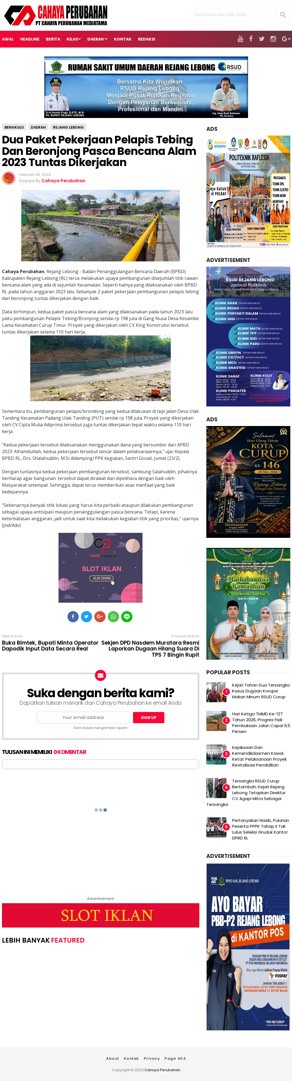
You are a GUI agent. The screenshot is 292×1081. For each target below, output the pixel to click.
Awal (8, 39)
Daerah (38, 127)
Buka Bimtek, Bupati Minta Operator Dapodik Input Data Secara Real (50, 646)
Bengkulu (14, 127)
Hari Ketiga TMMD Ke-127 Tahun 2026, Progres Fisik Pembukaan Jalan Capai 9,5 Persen (261, 722)
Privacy (152, 1058)
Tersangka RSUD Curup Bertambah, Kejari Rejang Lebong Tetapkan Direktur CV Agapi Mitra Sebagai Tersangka (246, 792)
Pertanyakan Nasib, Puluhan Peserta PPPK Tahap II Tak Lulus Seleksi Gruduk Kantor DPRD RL (260, 829)
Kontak (131, 1058)
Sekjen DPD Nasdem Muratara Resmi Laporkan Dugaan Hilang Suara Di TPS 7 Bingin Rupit (150, 649)
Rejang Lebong (68, 127)
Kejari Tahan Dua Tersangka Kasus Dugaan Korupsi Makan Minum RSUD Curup (261, 691)
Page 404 (175, 1058)
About (112, 1058)
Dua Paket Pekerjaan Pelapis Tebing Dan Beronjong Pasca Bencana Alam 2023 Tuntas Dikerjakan (99, 151)
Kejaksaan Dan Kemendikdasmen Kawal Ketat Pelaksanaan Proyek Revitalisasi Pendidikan (259, 756)
